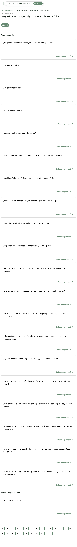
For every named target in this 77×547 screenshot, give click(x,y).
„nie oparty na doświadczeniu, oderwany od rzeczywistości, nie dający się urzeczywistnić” (38, 343)
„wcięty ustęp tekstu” (38, 95)
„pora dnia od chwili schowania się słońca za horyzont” (38, 230)
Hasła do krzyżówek (7, 10)
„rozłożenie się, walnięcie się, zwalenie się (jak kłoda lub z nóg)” (38, 208)
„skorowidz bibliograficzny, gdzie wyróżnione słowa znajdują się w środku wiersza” (38, 275)
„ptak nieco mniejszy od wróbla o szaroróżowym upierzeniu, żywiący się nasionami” (38, 320)
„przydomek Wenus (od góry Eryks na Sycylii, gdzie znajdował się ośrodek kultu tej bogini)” (38, 388)
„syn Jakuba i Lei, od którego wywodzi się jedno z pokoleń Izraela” (38, 366)
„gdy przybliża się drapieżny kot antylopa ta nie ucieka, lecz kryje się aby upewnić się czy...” (38, 411)
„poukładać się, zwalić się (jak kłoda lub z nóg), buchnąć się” (38, 185)
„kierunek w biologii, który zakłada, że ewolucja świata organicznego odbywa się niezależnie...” (38, 433)
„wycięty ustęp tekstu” (38, 117)
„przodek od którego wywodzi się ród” (38, 140)
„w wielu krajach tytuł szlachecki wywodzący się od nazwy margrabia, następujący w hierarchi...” (38, 456)
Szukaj (38, 3)
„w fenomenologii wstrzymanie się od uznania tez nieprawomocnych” (38, 162)
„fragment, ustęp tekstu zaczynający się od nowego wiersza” (38, 50)
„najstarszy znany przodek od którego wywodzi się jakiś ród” (38, 253)
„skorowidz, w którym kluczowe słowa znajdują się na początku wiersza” (38, 298)
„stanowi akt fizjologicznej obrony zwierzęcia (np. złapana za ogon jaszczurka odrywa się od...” (38, 478)
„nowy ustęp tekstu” (38, 72)
